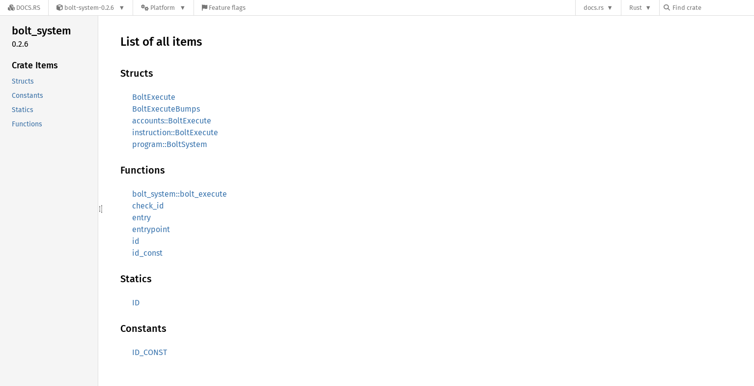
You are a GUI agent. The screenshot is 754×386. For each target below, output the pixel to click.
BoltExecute (153, 97)
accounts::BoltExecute (171, 120)
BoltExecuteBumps (166, 109)
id (136, 241)
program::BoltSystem (169, 144)
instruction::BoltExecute (175, 132)
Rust (635, 7)
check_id (148, 205)
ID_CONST (149, 352)
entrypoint (151, 229)
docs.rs (594, 7)
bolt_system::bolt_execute (179, 194)
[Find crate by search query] (712, 7)
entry (141, 217)
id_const (147, 253)
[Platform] (163, 7)
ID (136, 302)
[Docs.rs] (24, 7)
